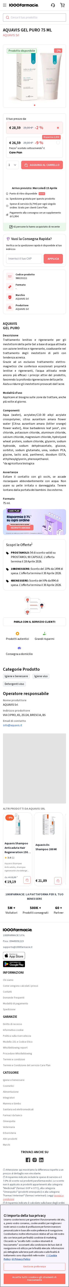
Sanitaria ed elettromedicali (18, 1109)
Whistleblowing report (15, 1048)
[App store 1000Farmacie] (17, 955)
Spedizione (9, 1009)
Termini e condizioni (14, 1059)
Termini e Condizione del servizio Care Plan (26, 1065)
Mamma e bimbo (12, 1103)
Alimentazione (11, 1092)
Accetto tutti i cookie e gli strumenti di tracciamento (34, 1279)
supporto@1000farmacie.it (17, 947)
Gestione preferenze (34, 1266)
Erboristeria (9, 1133)
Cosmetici (8, 1086)
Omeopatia (9, 1121)
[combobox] (34, 17)
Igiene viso (41, 676)
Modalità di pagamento (15, 1003)
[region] (34, 1246)
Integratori (9, 1098)
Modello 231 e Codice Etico (18, 1042)
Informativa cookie (13, 1030)
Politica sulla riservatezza (17, 1036)
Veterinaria (9, 1127)
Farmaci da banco (12, 1115)
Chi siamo (8, 980)
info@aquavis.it (12, 725)
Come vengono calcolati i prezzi (20, 986)
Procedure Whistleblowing (17, 1053)
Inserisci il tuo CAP (20, 259)
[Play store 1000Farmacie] (17, 964)
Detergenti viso (14, 684)
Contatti (7, 992)
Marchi (6, 1145)
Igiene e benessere (16, 676)
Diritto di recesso (12, 1024)
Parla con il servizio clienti (34, 622)
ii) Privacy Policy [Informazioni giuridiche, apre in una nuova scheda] (21, 1259)
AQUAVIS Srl (11, 35)
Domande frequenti (13, 998)
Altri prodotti (10, 1139)
